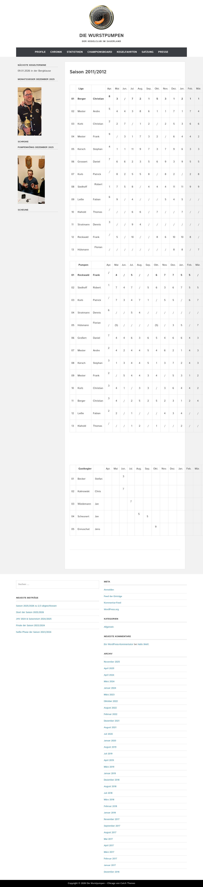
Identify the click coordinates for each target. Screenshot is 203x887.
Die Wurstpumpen (101, 35)
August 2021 (110, 727)
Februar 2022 (110, 714)
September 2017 (112, 825)
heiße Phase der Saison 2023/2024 (33, 632)
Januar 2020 (110, 740)
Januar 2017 (110, 865)
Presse (163, 52)
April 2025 (109, 668)
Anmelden (109, 589)
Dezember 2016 (111, 871)
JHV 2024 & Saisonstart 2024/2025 (33, 618)
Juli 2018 (108, 793)
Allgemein (109, 627)
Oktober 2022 (111, 701)
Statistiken (75, 52)
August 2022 (110, 707)
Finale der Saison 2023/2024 (30, 625)
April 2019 (109, 760)
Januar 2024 (110, 688)
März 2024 (109, 681)
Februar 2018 (110, 806)
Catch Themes (128, 883)
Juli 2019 (108, 753)
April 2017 (109, 845)
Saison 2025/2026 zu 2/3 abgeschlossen (36, 605)
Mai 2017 (108, 839)
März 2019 (109, 766)
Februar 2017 (110, 858)
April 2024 (109, 675)
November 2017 (112, 819)
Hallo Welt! (143, 644)
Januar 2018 (110, 812)
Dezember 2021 (111, 720)
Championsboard (99, 52)
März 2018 (109, 799)
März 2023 (109, 694)
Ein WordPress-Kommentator (118, 644)
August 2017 (110, 832)
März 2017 (109, 852)
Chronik (56, 52)
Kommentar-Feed (112, 602)
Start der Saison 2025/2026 (30, 612)
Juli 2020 (108, 734)
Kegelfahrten (127, 52)
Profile (40, 52)
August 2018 (110, 786)
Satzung (148, 52)
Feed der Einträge (113, 596)
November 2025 (112, 661)
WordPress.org (111, 609)
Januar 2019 (110, 773)
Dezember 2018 (111, 779)
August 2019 (110, 747)
